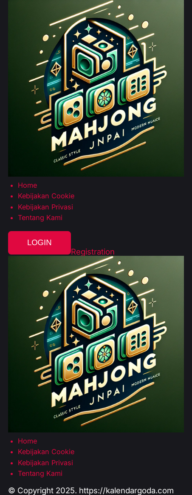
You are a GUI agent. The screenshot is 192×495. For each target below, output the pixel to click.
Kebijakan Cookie (46, 195)
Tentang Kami (40, 217)
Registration (93, 252)
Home (27, 185)
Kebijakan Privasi (45, 206)
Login (39, 242)
